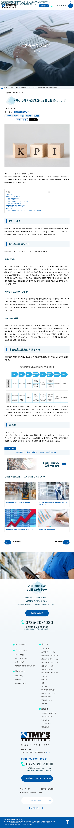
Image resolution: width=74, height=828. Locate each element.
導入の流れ (19, 676)
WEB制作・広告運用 (48, 690)
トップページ (20, 644)
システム (44, 676)
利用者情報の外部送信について (31, 792)
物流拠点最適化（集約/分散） (25, 666)
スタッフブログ (46, 717)
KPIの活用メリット (13, 196)
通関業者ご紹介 (46, 700)
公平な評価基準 (16, 203)
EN (70, 2)
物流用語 (29, 115)
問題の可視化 (15, 199)
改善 (22, 115)
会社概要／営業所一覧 (49, 713)
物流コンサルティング (49, 693)
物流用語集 (45, 727)
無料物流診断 (46, 697)
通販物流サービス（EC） (50, 656)
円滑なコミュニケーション (19, 201)
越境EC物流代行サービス (50, 659)
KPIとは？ (10, 194)
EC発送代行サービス (48, 652)
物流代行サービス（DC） (50, 673)
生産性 (36, 115)
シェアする (22, 119)
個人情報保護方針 (47, 789)
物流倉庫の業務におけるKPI (16, 206)
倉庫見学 (44, 703)
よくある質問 (46, 723)
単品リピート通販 (47, 669)
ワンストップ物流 (21, 658)
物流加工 (44, 679)
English (34, 808)
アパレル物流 (19, 655)
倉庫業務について (22, 111)
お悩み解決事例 (20, 683)
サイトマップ (25, 789)
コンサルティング (11, 115)
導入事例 (18, 679)
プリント (44, 686)
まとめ (9, 208)
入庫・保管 (45, 649)
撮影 (42, 683)
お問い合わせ (44, 6)
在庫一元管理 (19, 662)
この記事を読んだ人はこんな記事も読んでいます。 (27, 210)
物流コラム (45, 720)
